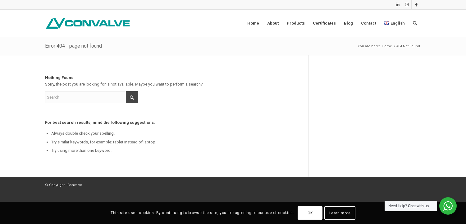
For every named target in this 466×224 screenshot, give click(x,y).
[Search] (415, 23)
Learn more (340, 213)
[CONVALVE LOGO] (89, 23)
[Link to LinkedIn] (397, 4)
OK (310, 213)
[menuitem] (253, 23)
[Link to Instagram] (406, 4)
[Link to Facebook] (416, 4)
